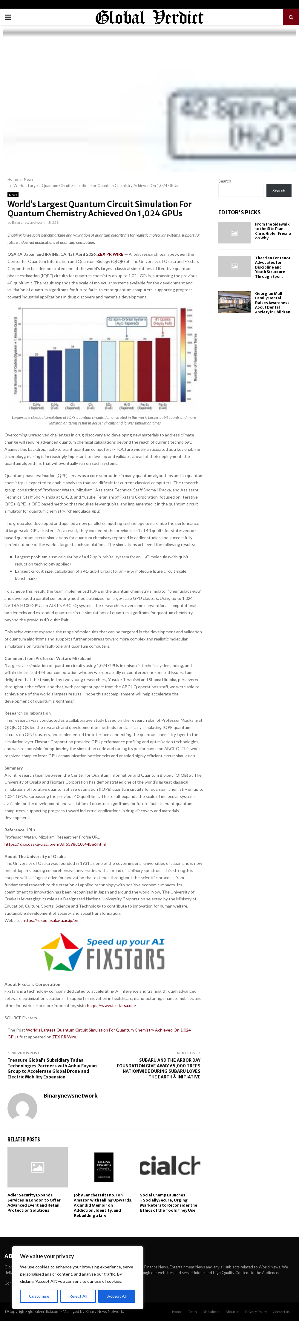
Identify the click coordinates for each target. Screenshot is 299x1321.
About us (233, 1311)
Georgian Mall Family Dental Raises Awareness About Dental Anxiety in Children (272, 302)
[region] (77, 1277)
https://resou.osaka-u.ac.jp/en (50, 920)
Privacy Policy (256, 1311)
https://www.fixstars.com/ (111, 1005)
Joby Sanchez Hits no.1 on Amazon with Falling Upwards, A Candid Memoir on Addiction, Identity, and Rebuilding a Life (103, 1205)
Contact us (281, 1311)
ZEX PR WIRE (110, 254)
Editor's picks (239, 212)
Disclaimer (211, 1311)
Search (224, 180)
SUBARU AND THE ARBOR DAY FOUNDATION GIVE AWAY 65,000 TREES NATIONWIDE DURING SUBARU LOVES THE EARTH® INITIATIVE (158, 1069)
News (13, 195)
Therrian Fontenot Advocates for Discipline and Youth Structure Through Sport (272, 267)
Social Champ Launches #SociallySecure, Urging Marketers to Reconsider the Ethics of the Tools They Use (168, 1203)
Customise (39, 1296)
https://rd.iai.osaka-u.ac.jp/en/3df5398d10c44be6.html (55, 844)
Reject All (78, 1296)
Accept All (117, 1296)
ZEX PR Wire (64, 1036)
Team (192, 1311)
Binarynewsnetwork (28, 222)
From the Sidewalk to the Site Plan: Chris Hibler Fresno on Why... (273, 231)
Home (177, 1311)
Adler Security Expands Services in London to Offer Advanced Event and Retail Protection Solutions (34, 1203)
